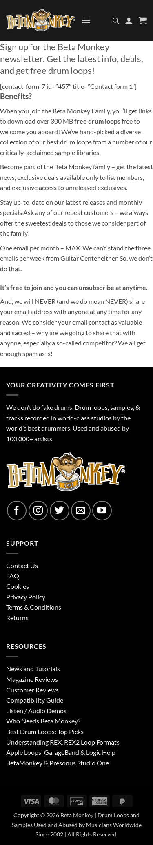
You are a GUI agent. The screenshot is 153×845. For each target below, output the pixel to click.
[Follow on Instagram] (38, 510)
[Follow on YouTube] (102, 510)
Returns (17, 618)
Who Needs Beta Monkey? (43, 721)
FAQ (12, 576)
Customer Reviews (32, 690)
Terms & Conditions (33, 607)
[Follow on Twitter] (59, 510)
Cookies (17, 586)
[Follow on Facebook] (17, 510)
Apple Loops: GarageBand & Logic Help (60, 752)
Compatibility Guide (34, 700)
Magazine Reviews (32, 679)
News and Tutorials (33, 668)
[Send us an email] (81, 510)
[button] (86, 20)
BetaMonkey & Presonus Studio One (57, 763)
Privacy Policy (25, 597)
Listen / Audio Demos (36, 710)
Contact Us (22, 565)
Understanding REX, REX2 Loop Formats (63, 742)
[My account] (129, 20)
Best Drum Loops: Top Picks (45, 731)
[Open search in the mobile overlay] (116, 20)
